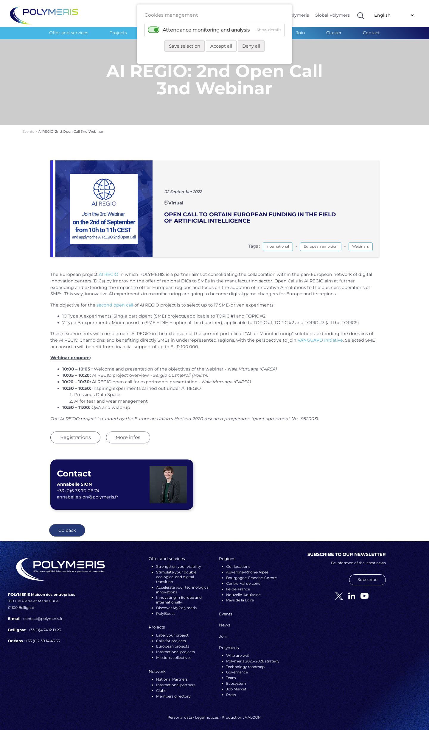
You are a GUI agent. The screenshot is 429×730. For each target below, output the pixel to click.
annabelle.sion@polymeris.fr (87, 492)
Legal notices (207, 712)
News (224, 620)
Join (300, 32)
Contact (371, 32)
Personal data (179, 712)
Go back (67, 525)
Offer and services (68, 32)
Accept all (221, 46)
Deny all (251, 46)
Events (28, 126)
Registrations (75, 432)
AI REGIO (108, 269)
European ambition (321, 241)
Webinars (360, 241)
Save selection (184, 46)
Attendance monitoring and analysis (206, 30)
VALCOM (253, 712)
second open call (115, 299)
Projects (118, 32)
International (277, 241)
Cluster (334, 32)
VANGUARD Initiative (320, 334)
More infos (128, 432)
